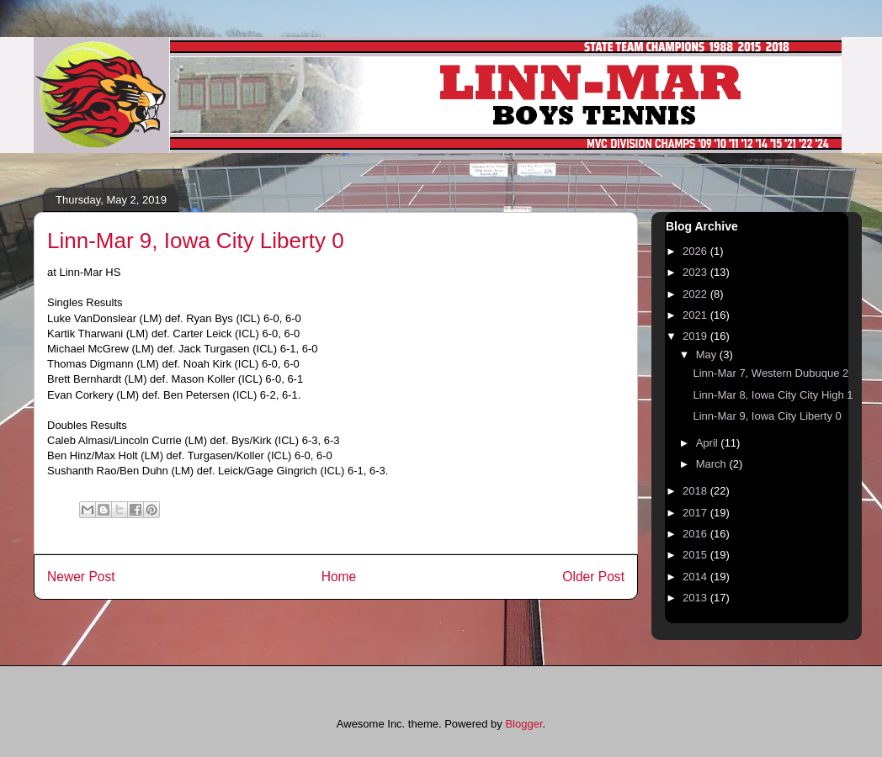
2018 (696, 490)
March (713, 464)
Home (339, 576)
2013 (696, 597)
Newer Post (81, 576)
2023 (696, 272)
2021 (696, 315)
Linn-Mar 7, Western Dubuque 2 (770, 373)
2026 (696, 251)
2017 (696, 512)
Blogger (523, 723)
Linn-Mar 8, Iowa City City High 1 (773, 395)
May (708, 354)
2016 (696, 533)
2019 (696, 336)
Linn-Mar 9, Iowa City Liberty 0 (767, 416)
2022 (696, 294)
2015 (696, 554)
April (708, 443)
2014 (696, 576)
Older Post (593, 576)
